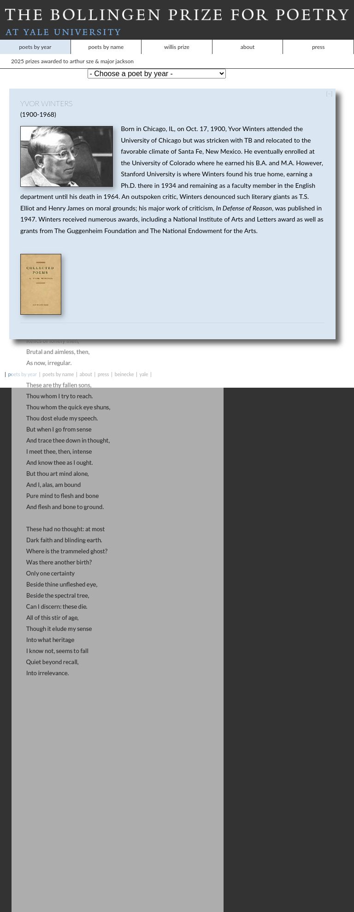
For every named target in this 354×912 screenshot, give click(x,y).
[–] (329, 83)
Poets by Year (35, 37)
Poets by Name (106, 37)
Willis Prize (176, 37)
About (247, 37)
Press (318, 37)
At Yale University (177, 23)
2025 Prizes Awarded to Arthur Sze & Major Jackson (41, 51)
